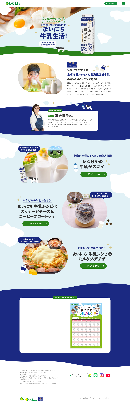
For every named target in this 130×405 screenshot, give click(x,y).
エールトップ (110, 3)
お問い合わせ (93, 398)
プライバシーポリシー (104, 398)
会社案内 (85, 398)
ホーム (79, 398)
